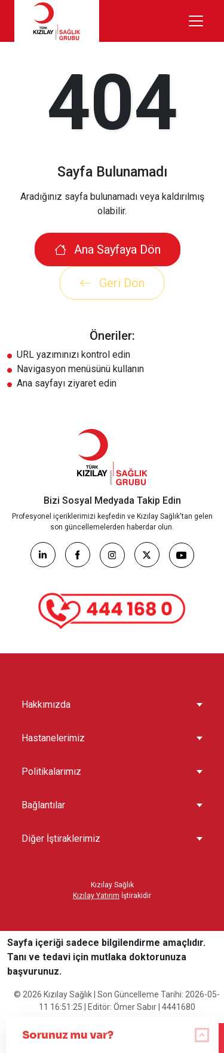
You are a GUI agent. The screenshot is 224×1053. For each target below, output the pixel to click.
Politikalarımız (51, 771)
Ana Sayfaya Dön (107, 249)
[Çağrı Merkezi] (112, 611)
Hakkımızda (46, 704)
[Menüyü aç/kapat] (196, 21)
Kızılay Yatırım (96, 895)
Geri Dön (112, 283)
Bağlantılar (43, 805)
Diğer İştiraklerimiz (61, 838)
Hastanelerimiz (53, 738)
